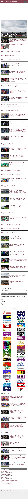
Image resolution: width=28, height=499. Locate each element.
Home (2, 490)
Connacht (3, 301)
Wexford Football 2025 (6, 474)
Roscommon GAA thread (6, 483)
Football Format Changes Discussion (9, 480)
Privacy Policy (6, 490)
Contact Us (12, 490)
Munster (3, 304)
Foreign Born (4, 477)
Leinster (3, 303)
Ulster (3, 299)
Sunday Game (4, 471)
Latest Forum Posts (5, 469)
